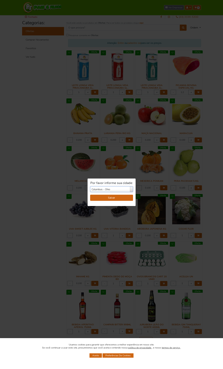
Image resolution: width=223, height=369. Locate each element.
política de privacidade (140, 347)
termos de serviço (171, 347)
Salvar (111, 198)
